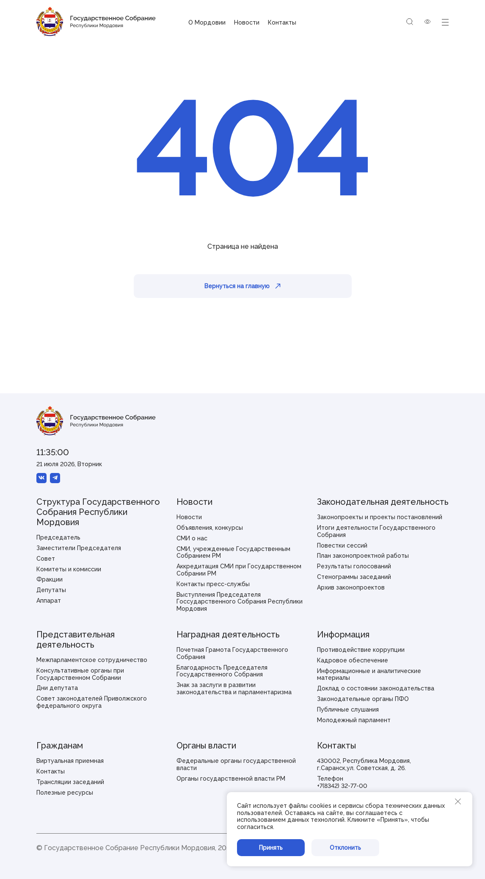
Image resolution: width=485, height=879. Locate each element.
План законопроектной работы (363, 555)
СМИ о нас (191, 538)
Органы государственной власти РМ (230, 778)
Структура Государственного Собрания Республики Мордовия (98, 512)
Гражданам (59, 745)
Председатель (58, 537)
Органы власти (206, 745)
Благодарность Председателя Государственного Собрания (221, 671)
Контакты (282, 22)
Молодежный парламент (354, 720)
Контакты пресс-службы (213, 584)
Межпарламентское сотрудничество (91, 659)
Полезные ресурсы (64, 792)
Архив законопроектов (351, 587)
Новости (246, 22)
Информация (343, 634)
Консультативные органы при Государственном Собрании (80, 674)
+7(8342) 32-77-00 (342, 785)
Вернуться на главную (242, 286)
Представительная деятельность (75, 639)
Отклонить (345, 847)
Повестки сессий (342, 545)
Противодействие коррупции (361, 649)
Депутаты (51, 590)
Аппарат (48, 600)
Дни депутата (57, 687)
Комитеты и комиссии (68, 569)
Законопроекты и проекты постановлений (379, 517)
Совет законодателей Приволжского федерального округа (91, 702)
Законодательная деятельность (383, 502)
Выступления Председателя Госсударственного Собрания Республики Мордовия (239, 601)
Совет (45, 558)
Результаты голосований (354, 566)
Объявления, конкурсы (209, 527)
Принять (271, 847)
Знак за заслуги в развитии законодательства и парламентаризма (234, 688)
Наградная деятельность (228, 634)
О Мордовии (207, 22)
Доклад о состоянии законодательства (375, 688)
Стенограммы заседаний (354, 576)
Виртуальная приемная (70, 760)
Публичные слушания (348, 709)
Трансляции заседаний (70, 782)
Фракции (49, 579)
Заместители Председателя (78, 548)
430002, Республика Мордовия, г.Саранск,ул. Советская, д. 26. (364, 764)
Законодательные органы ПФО (363, 698)
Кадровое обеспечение (352, 660)
